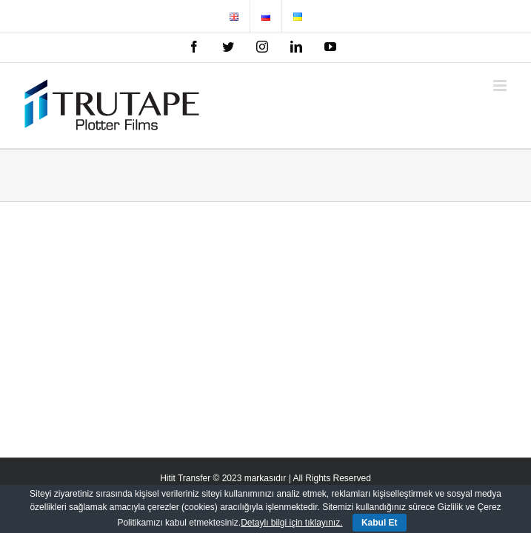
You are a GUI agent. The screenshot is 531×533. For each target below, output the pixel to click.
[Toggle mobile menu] (501, 85)
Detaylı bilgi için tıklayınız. (291, 522)
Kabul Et (379, 522)
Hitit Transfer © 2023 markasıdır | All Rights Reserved (265, 478)
